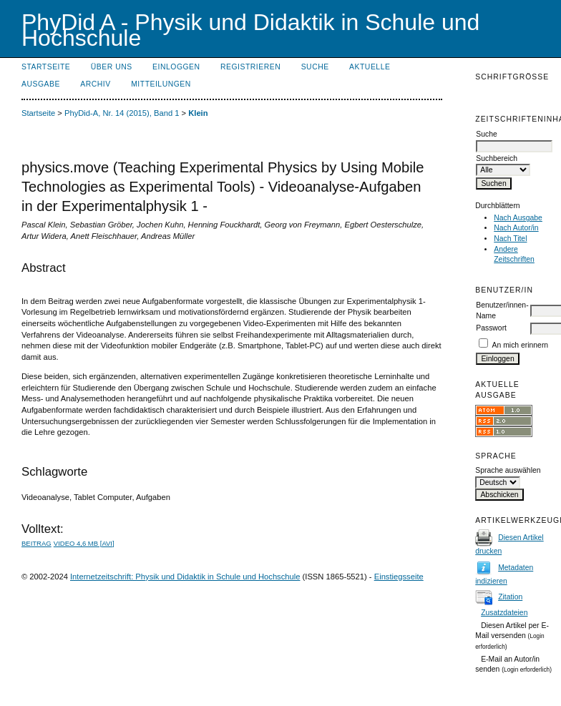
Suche (315, 67)
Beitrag (36, 543)
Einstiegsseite (399, 576)
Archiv (95, 84)
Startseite (45, 67)
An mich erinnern (520, 345)
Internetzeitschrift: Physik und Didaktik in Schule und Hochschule (185, 576)
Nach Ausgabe (518, 218)
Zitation (510, 597)
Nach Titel (510, 238)
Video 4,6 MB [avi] (84, 543)
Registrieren (250, 67)
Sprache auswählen (507, 470)
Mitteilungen (161, 84)
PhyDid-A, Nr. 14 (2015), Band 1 (121, 113)
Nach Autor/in (516, 228)
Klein (198, 113)
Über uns (111, 67)
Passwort (491, 328)
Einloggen (176, 67)
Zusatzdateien (504, 613)
